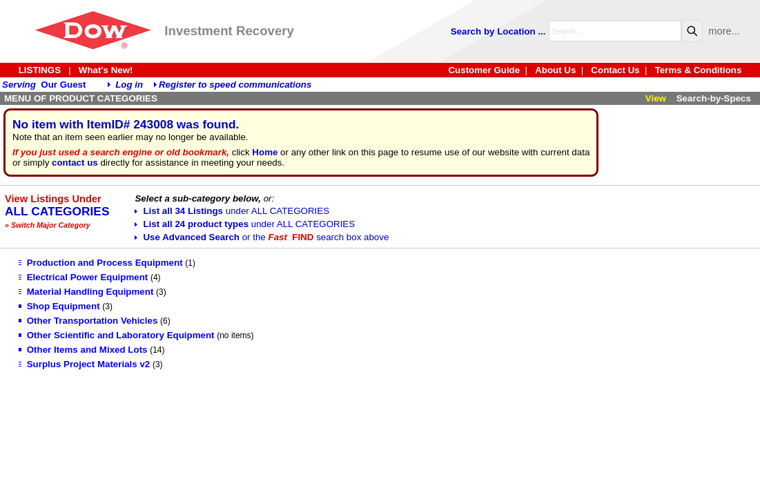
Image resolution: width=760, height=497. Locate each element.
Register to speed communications (235, 84)
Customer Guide (484, 70)
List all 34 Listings (232, 211)
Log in (129, 84)
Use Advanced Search (262, 237)
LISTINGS (40, 70)
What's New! (106, 70)
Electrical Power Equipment (83, 277)
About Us (555, 70)
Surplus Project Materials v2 (84, 364)
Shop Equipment (59, 306)
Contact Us (615, 70)
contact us (75, 162)
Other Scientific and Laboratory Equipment (117, 335)
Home (264, 152)
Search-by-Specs (713, 98)
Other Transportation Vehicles (88, 320)
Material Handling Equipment (86, 291)
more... (724, 31)
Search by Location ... (498, 31)
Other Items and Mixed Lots (83, 349)
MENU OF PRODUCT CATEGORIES (80, 98)
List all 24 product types (245, 224)
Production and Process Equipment (101, 262)
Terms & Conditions (698, 70)
